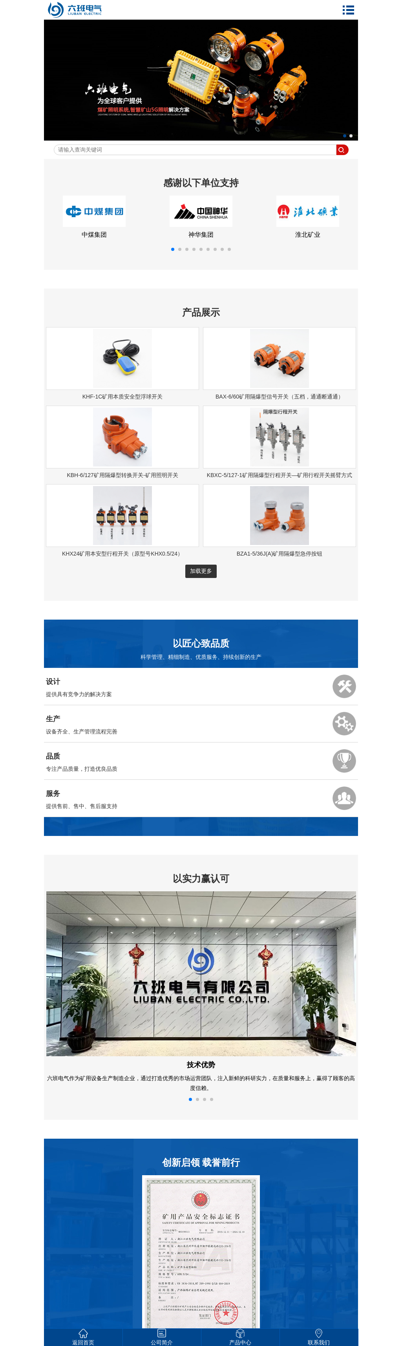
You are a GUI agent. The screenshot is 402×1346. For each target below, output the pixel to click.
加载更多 (201, 571)
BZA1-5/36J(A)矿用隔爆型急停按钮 (280, 553)
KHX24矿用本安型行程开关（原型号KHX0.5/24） (122, 553)
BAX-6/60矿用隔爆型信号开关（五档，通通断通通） (280, 396)
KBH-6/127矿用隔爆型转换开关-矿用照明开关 (122, 475)
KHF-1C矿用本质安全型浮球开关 (122, 396)
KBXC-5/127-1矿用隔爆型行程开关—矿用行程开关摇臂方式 (279, 475)
